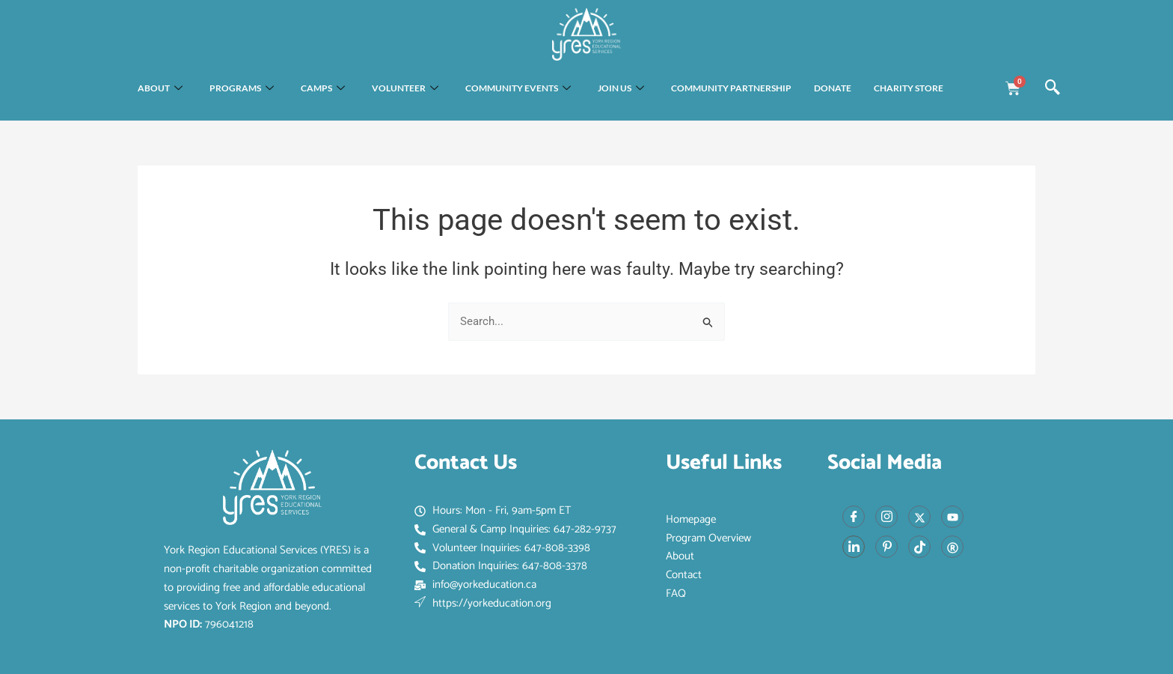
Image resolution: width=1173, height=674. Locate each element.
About (160, 88)
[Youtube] (952, 517)
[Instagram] (886, 517)
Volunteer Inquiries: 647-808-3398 (502, 548)
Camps (323, 88)
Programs (241, 88)
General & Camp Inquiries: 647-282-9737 (515, 529)
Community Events (518, 88)
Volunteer (405, 88)
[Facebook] (853, 517)
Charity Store (908, 88)
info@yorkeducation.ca (475, 585)
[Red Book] (952, 546)
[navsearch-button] (1053, 88)
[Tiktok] (919, 546)
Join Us (621, 88)
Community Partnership (731, 88)
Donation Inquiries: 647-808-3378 (500, 566)
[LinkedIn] (853, 546)
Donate (832, 88)
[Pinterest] (886, 546)
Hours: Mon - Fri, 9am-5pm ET (492, 511)
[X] (919, 517)
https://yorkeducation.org (482, 604)
